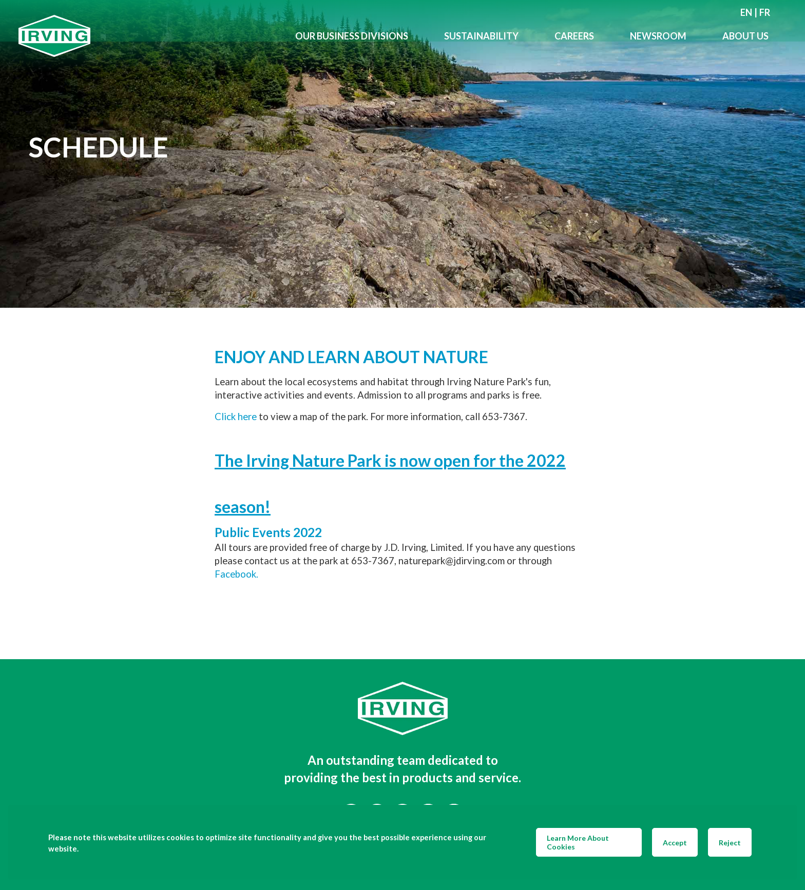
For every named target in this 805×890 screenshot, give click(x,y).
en (746, 12)
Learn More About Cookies (578, 842)
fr (764, 12)
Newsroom (658, 36)
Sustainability (481, 36)
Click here (236, 416)
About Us (745, 36)
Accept (675, 842)
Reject (730, 842)
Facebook (235, 574)
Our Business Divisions (351, 36)
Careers (574, 36)
